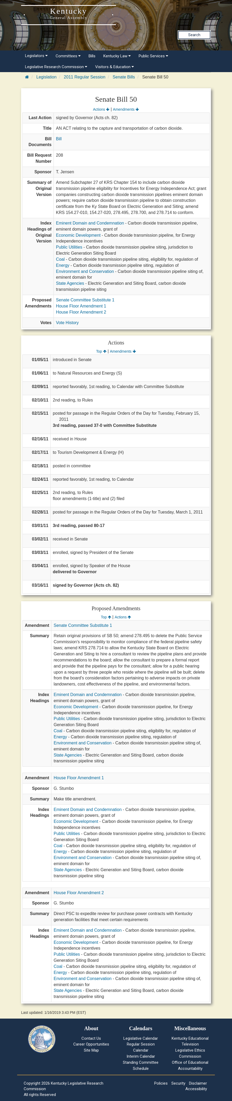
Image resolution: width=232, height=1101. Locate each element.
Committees (68, 56)
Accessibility (196, 1088)
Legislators (36, 55)
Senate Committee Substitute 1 (85, 300)
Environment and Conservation (85, 271)
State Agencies (70, 283)
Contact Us (91, 1038)
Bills (92, 56)
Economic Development (78, 235)
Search (194, 34)
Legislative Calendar (140, 1038)
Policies (161, 1083)
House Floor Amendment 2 (81, 312)
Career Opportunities (91, 1044)
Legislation (46, 77)
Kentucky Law (117, 56)
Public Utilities (69, 247)
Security (178, 1083)
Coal (60, 259)
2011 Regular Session (84, 77)
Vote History (67, 322)
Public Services (153, 56)
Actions (101, 109)
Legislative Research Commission (56, 66)
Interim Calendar (141, 1056)
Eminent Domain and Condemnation (90, 223)
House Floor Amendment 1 (81, 306)
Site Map (91, 1050)
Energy (62, 265)
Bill (58, 139)
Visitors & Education (114, 66)
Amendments (126, 109)
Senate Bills (124, 77)
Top (101, 351)
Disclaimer (198, 1083)
